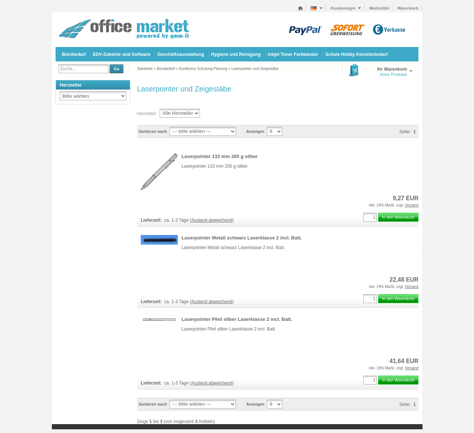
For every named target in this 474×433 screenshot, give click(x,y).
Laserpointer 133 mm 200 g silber (219, 156)
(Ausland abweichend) (212, 220)
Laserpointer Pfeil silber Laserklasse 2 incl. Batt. (236, 319)
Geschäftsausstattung (180, 54)
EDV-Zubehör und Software (121, 54)
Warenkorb (407, 8)
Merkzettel (379, 8)
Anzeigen (255, 131)
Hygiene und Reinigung (236, 54)
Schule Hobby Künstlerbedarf (357, 54)
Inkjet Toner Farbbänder (293, 54)
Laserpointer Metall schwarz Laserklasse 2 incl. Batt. (241, 238)
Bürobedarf (74, 54)
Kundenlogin (346, 8)
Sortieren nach (152, 131)
